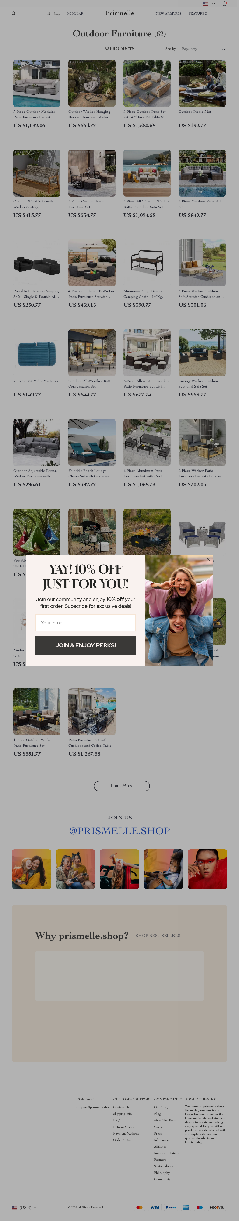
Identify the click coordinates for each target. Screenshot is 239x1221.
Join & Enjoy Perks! (85, 645)
